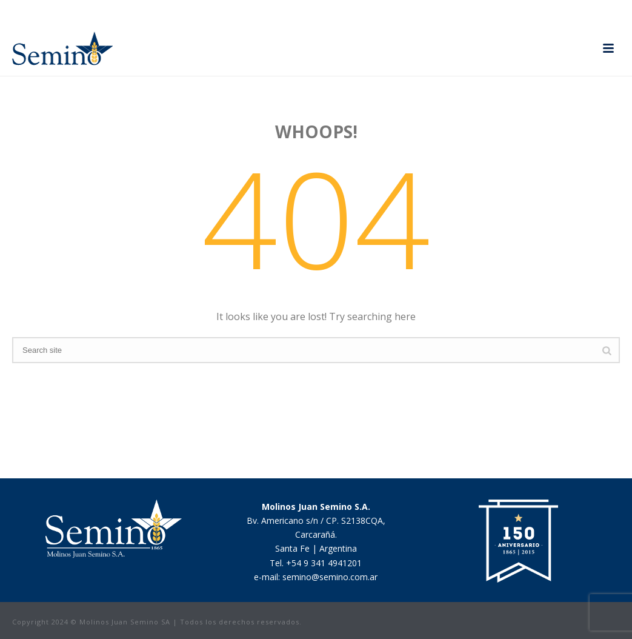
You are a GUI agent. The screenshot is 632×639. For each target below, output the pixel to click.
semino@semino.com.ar (330, 577)
